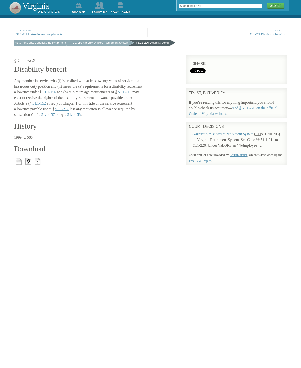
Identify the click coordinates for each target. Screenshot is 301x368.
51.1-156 (49, 92)
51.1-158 (74, 115)
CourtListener (238, 155)
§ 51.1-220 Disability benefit (152, 42)
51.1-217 (62, 109)
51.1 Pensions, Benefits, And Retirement (40, 42)
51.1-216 (124, 92)
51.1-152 (39, 103)
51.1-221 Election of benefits (220, 32)
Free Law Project (200, 161)
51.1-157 (48, 115)
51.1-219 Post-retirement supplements (80, 32)
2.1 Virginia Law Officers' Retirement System (100, 42)
